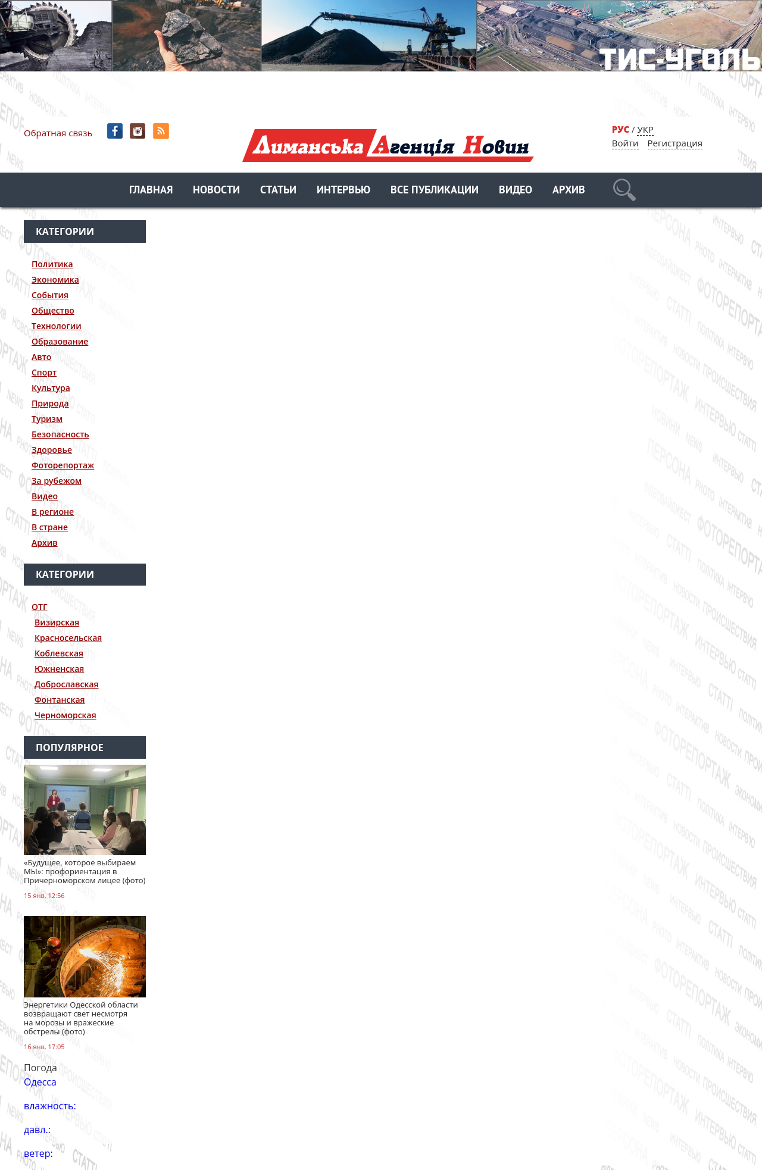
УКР (645, 129)
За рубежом (57, 480)
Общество (53, 310)
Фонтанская (60, 699)
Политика (52, 264)
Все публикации (435, 191)
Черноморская (65, 715)
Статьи (278, 191)
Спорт (44, 372)
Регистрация (675, 143)
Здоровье (52, 449)
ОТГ (40, 606)
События (50, 295)
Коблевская (59, 653)
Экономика (55, 279)
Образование (60, 341)
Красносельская (68, 637)
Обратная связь (58, 133)
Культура (51, 387)
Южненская (59, 668)
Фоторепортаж (63, 465)
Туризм (47, 418)
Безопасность (60, 434)
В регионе (53, 511)
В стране (50, 527)
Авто (41, 356)
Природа (50, 403)
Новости (216, 191)
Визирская (57, 622)
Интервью (343, 191)
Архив (568, 191)
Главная (151, 191)
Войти (625, 143)
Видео (515, 191)
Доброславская (67, 684)
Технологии (57, 325)
